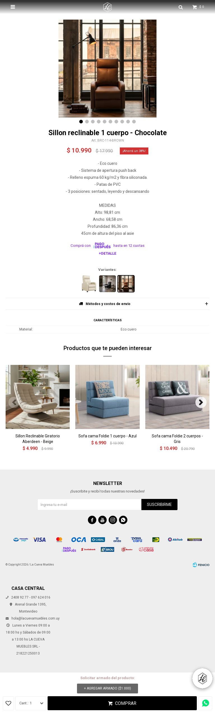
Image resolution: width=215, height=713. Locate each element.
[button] (81, 121)
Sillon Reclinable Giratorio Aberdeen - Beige (37, 439)
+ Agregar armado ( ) (107, 688)
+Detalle (107, 253)
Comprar (125, 703)
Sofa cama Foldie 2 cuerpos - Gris (177, 439)
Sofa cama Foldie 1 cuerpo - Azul (107, 436)
